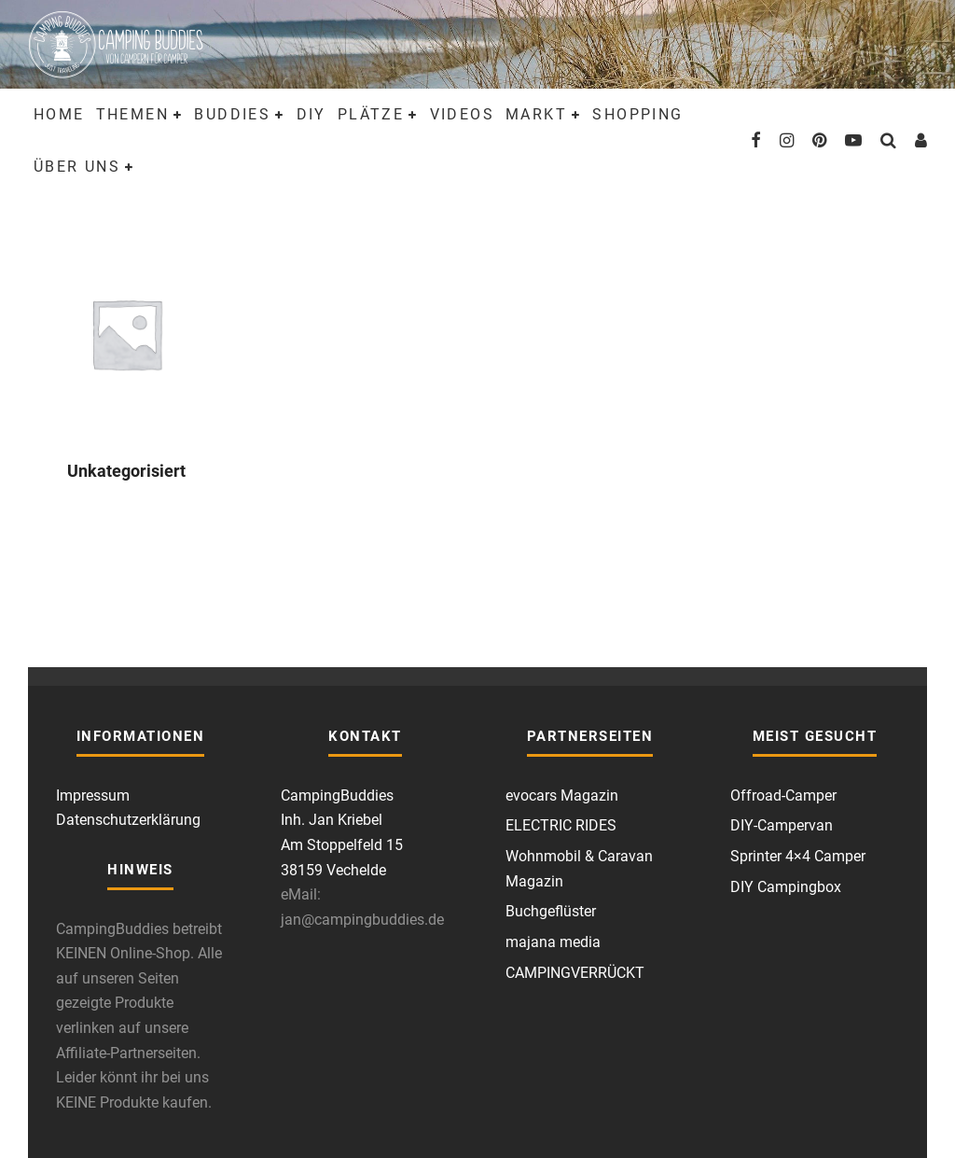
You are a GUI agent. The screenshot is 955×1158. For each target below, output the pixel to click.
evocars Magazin (561, 795)
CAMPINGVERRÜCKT (574, 973)
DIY (311, 114)
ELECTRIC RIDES (560, 825)
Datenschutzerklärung (128, 820)
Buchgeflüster (550, 911)
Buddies (232, 114)
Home (59, 114)
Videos (462, 114)
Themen (132, 114)
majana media (553, 942)
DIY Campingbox (785, 887)
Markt (536, 114)
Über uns (77, 166)
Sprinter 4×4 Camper (797, 856)
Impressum (93, 795)
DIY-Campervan (781, 825)
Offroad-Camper (783, 795)
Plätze (371, 114)
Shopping (637, 114)
